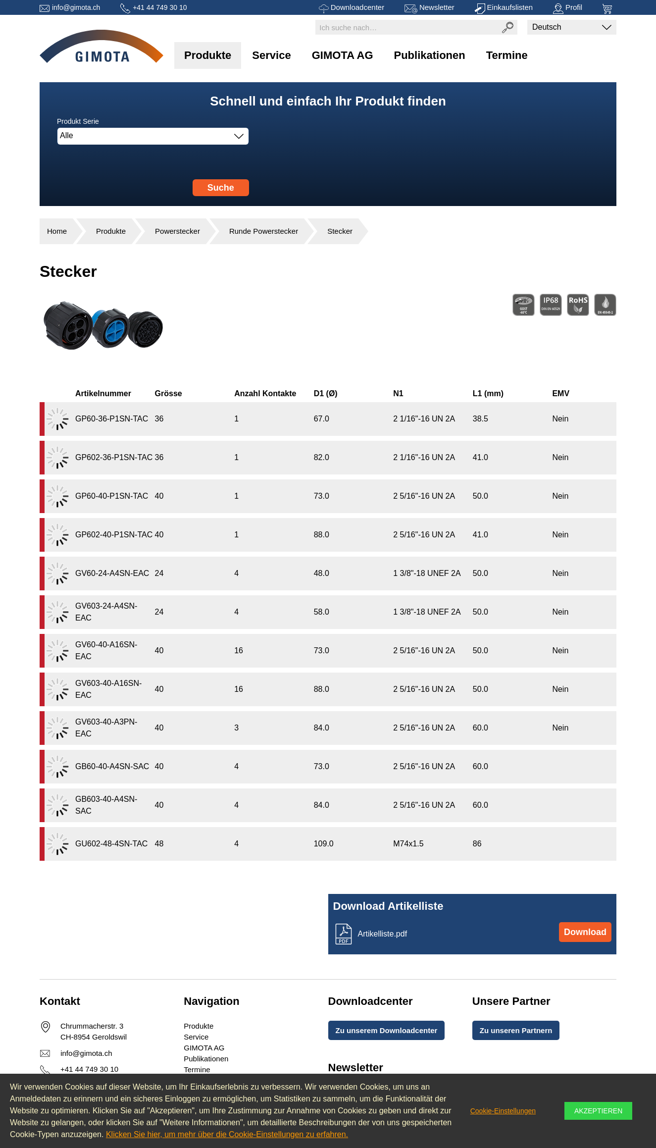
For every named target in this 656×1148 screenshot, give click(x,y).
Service (271, 55)
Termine (507, 55)
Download (585, 932)
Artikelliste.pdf (382, 934)
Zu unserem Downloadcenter (387, 1030)
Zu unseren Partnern (516, 1030)
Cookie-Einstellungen (503, 1111)
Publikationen (429, 55)
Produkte (207, 55)
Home (57, 231)
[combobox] (153, 136)
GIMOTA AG (342, 55)
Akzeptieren (598, 1111)
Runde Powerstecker (263, 231)
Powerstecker (177, 231)
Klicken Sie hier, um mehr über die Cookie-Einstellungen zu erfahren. (227, 1134)
